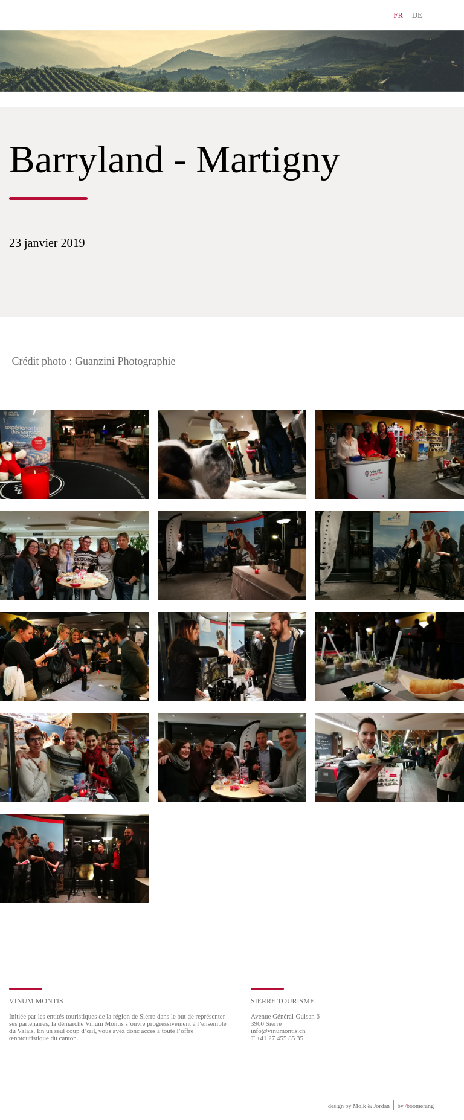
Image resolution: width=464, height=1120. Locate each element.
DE (417, 14)
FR (398, 14)
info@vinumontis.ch (278, 1030)
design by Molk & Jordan (359, 1105)
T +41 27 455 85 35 (277, 1037)
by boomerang (416, 1105)
